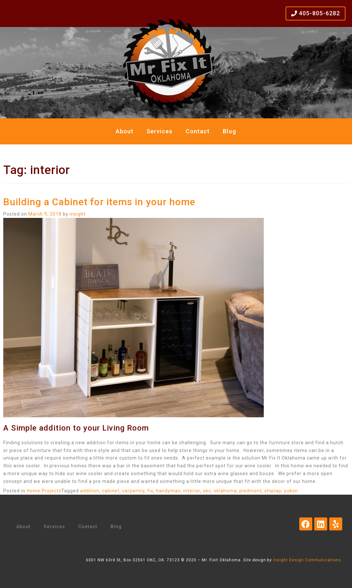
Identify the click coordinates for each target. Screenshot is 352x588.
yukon (291, 490)
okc (207, 490)
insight (78, 214)
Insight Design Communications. (307, 560)
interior (191, 490)
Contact (198, 131)
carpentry (133, 490)
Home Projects (44, 490)
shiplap (272, 490)
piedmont (250, 490)
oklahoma (225, 490)
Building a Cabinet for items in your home (99, 201)
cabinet (111, 490)
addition (89, 490)
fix (150, 490)
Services (160, 131)
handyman (168, 490)
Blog (229, 131)
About (125, 131)
